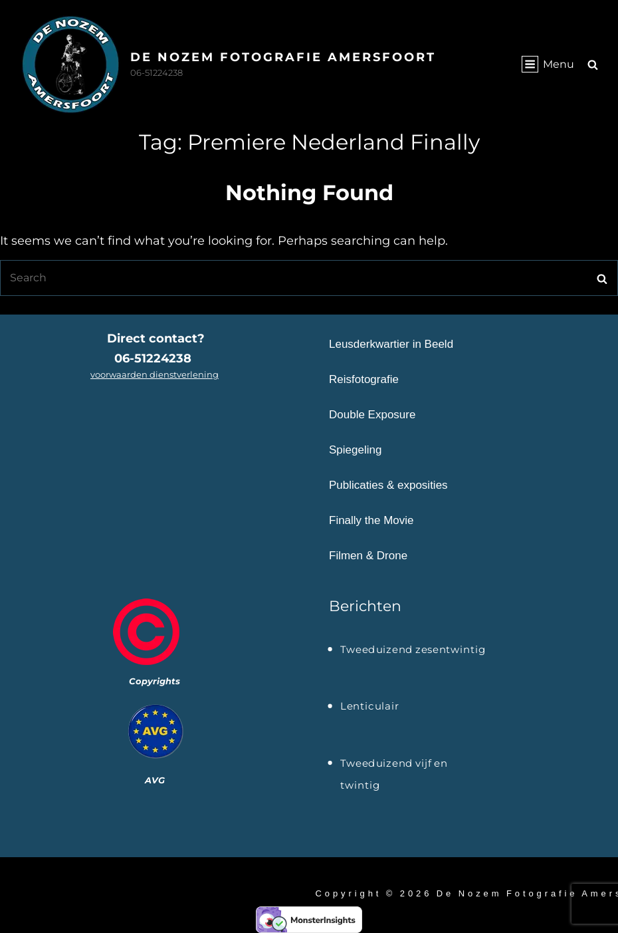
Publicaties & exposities (388, 485)
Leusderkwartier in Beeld (391, 344)
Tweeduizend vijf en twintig (393, 765)
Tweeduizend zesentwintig (413, 650)
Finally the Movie (371, 520)
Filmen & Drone (368, 555)
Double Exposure (372, 414)
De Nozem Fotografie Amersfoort (283, 57)
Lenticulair (369, 706)
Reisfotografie (364, 379)
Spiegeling (355, 450)
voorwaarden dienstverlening (154, 374)
